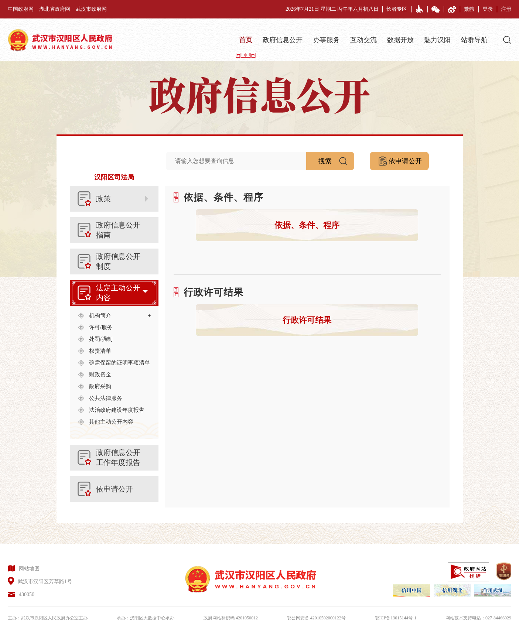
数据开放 (400, 40)
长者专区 (396, 9)
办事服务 (326, 40)
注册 (506, 9)
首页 (245, 40)
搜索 (336, 158)
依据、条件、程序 (306, 225)
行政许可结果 (307, 320)
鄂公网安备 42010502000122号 (316, 618)
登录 (487, 9)
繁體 (469, 9)
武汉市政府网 (91, 9)
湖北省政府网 (54, 9)
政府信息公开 (283, 40)
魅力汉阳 (437, 40)
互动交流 (363, 40)
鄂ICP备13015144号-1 (396, 618)
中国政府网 (21, 9)
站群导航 (474, 40)
